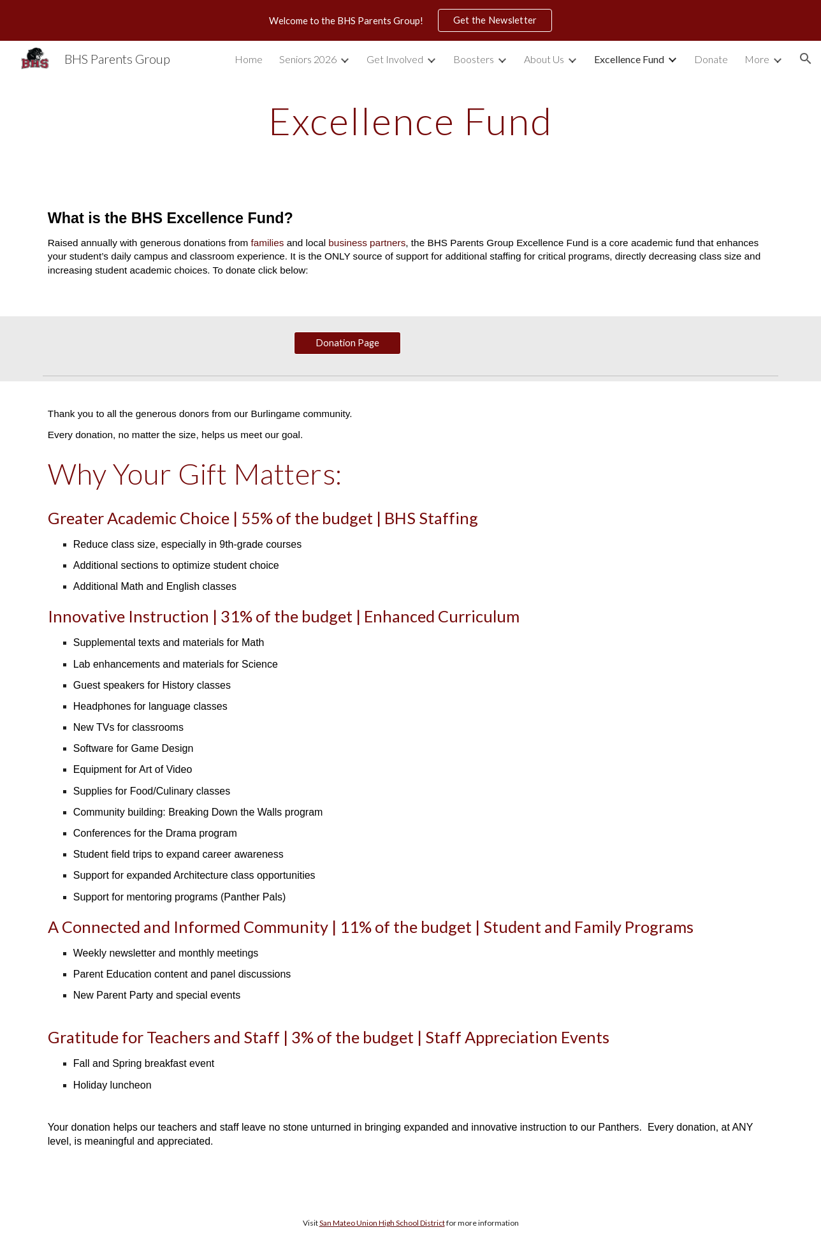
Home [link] (249, 59)
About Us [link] (544, 59)
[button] (805, 58)
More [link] (757, 59)
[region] (410, 20)
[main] (410, 120)
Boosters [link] (473, 59)
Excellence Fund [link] (629, 59)
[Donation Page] (347, 343)
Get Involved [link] (395, 59)
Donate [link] (711, 59)
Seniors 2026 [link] (308, 59)
